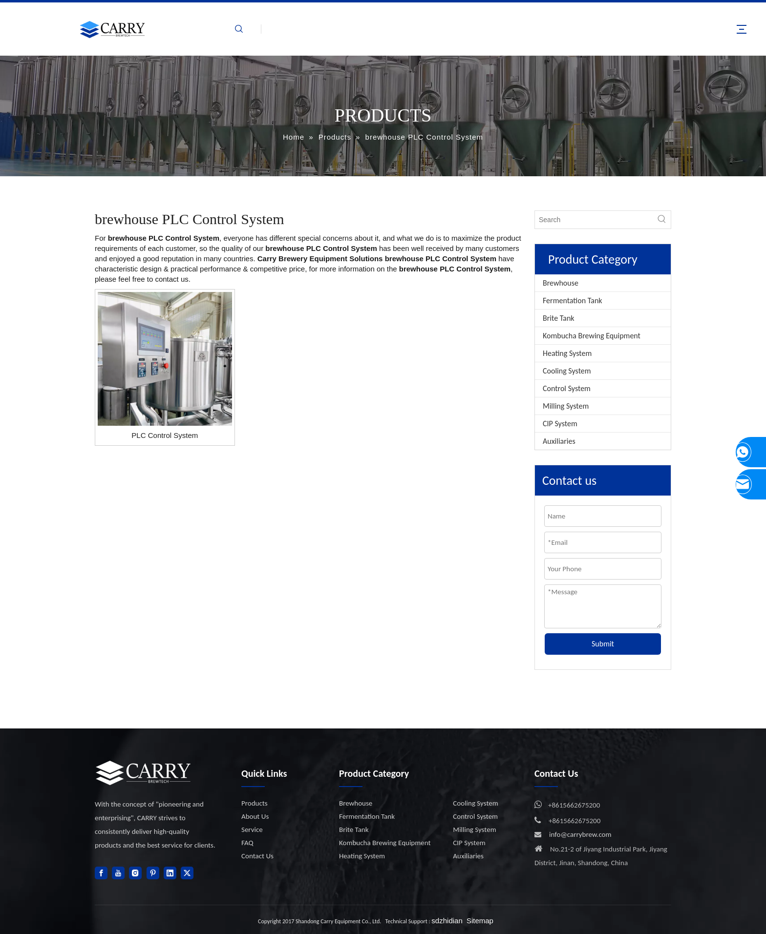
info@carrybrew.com (580, 834)
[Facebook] (101, 873)
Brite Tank (558, 318)
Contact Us (257, 855)
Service (252, 829)
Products (254, 803)
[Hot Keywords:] (662, 219)
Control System (567, 388)
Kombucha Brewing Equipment (591, 335)
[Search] (594, 219)
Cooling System (567, 370)
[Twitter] (187, 873)
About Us (255, 816)
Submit (603, 643)
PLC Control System (164, 435)
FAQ (247, 842)
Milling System (566, 406)
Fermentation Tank (572, 300)
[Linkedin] (170, 873)
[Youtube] (118, 873)
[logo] (143, 773)
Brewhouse (560, 283)
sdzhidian (446, 920)
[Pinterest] (153, 873)
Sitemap (480, 920)
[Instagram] (135, 873)
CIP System (560, 423)
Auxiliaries (559, 441)
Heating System (567, 353)
